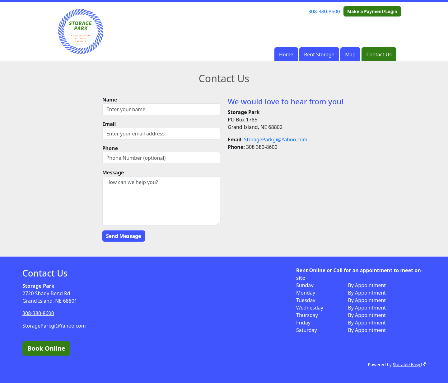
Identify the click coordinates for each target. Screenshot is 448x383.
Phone (110, 148)
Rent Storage (319, 54)
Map (350, 54)
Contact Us (378, 54)
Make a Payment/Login (372, 11)
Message (113, 172)
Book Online (46, 348)
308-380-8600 (324, 11)
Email (109, 124)
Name (109, 99)
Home (286, 54)
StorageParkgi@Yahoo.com (275, 139)
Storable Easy (409, 364)
